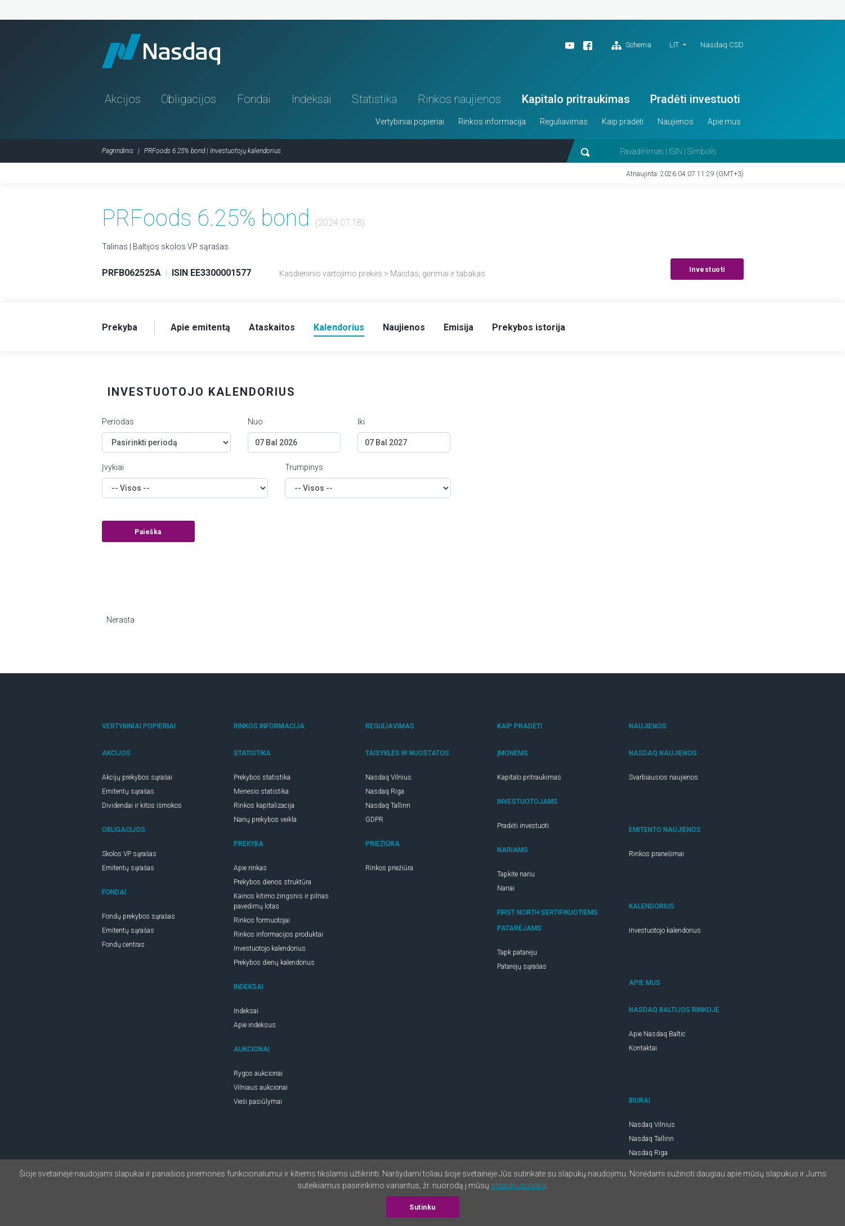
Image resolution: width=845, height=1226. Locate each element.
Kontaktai (643, 1048)
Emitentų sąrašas (128, 791)
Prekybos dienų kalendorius (274, 963)
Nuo (255, 421)
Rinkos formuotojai (262, 920)
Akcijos (123, 99)
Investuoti (707, 270)
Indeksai (312, 99)
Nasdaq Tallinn (387, 805)
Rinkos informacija (492, 121)
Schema (631, 46)
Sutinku (422, 1207)
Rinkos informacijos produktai (278, 934)
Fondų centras (123, 944)
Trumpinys (304, 467)
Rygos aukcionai (258, 1073)
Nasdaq (161, 51)
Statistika (374, 99)
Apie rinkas (250, 868)
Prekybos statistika (262, 777)
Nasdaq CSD (722, 45)
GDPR (374, 820)
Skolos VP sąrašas (129, 854)
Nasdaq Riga (384, 791)
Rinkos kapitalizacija (264, 805)
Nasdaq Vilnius (388, 777)
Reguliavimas (564, 121)
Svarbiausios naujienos (663, 777)
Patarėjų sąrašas (522, 966)
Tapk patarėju (517, 952)
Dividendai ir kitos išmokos (142, 805)
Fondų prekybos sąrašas (138, 916)
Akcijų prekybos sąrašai (137, 777)
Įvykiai (113, 467)
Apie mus (724, 121)
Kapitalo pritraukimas (576, 99)
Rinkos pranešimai (656, 854)
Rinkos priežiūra (389, 868)
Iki (361, 421)
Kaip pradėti (622, 121)
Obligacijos (188, 99)
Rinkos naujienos (459, 99)
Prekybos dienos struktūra (272, 882)
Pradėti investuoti (695, 99)
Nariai (506, 888)
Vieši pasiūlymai (258, 1102)
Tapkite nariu (516, 874)
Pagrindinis (117, 151)
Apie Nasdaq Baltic (657, 1034)
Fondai (254, 99)
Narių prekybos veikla (265, 820)
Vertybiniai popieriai (409, 121)
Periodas (118, 421)
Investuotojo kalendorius (270, 948)
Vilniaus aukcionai (261, 1087)
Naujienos (676, 121)
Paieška (148, 532)
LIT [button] (674, 45)
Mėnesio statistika (261, 791)
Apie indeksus (255, 1025)
